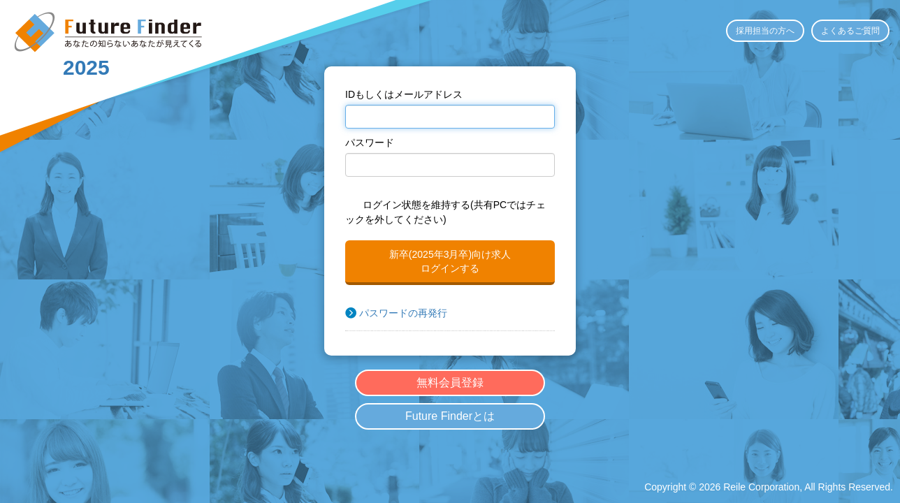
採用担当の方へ (765, 31)
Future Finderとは (450, 416)
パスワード (369, 142)
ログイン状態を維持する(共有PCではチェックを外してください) (445, 211)
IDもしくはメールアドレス (404, 94)
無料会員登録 (450, 382)
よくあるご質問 (850, 31)
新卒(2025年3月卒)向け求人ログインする (450, 261)
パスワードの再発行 (403, 313)
